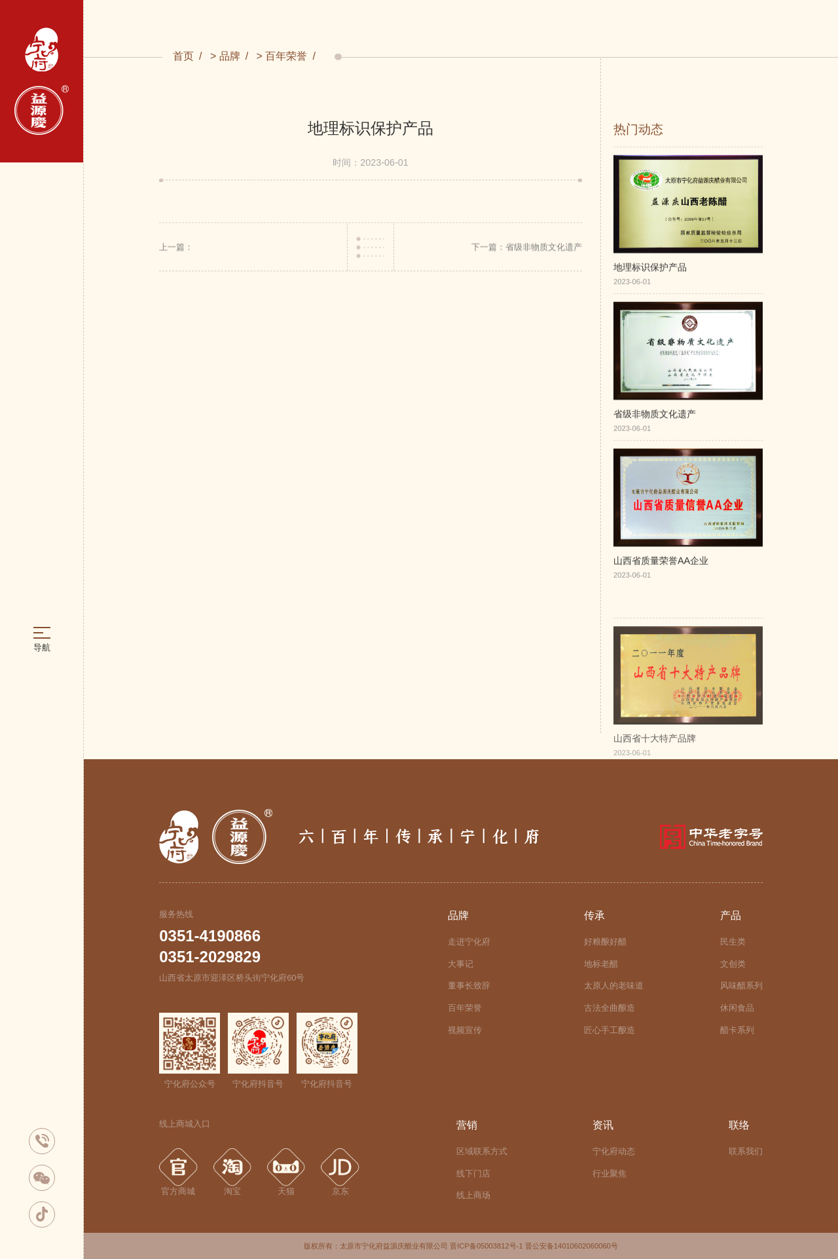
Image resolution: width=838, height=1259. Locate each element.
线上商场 (473, 1195)
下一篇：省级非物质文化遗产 (526, 249)
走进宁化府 (469, 942)
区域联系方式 (481, 1151)
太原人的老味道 (614, 985)
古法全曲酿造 (609, 1008)
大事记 (460, 964)
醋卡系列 (737, 1030)
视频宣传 (465, 1030)
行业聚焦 (609, 1173)
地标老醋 (601, 964)
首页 (183, 56)
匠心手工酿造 (609, 1030)
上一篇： (176, 249)
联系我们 (746, 1151)
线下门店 (473, 1173)
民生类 (733, 942)
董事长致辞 (469, 985)
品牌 (229, 56)
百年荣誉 (286, 56)
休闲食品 (737, 1008)
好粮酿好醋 (605, 942)
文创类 (733, 964)
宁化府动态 (613, 1151)
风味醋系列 (741, 985)
